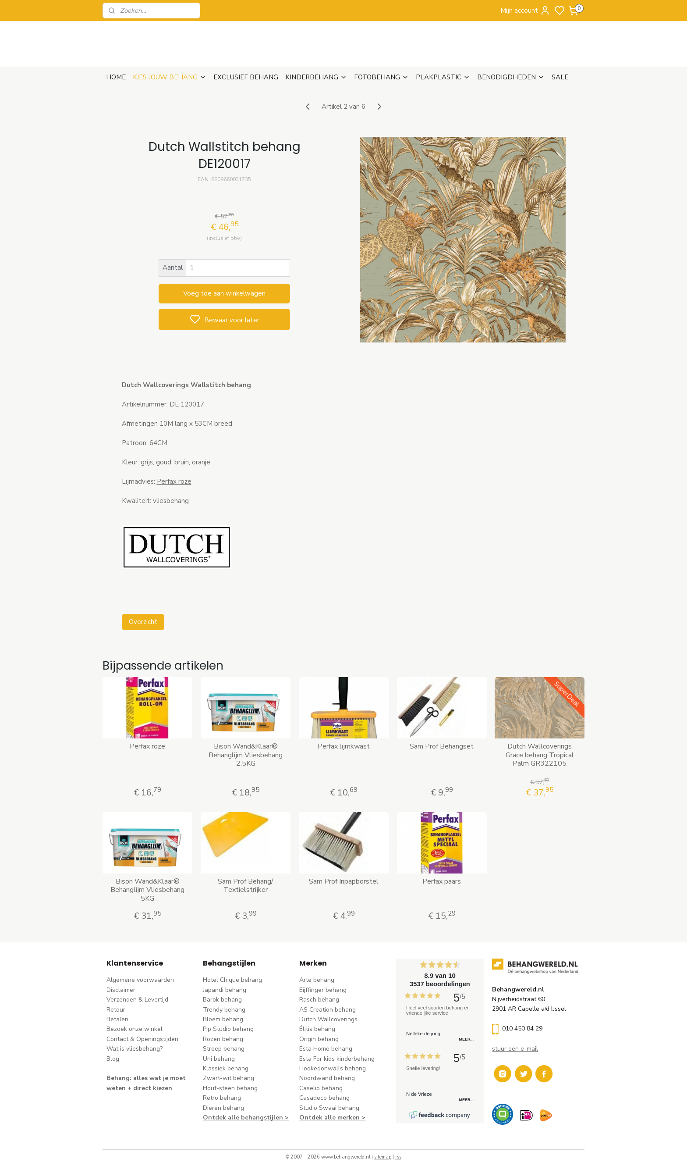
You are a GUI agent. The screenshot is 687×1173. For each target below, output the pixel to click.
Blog (112, 1059)
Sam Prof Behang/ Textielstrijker (245, 885)
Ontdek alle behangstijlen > (246, 1117)
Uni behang (219, 1059)
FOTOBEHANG (381, 77)
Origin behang (319, 1039)
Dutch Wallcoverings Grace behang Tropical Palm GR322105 (540, 755)
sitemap (382, 1157)
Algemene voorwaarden (140, 980)
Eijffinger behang (323, 990)
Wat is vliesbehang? (134, 1049)
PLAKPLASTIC (443, 77)
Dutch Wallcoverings (328, 1019)
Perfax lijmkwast (343, 746)
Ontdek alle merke (327, 1117)
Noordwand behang (327, 1078)
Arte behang (316, 980)
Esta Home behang (325, 1049)
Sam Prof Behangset (442, 746)
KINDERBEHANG (316, 77)
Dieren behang (223, 1108)
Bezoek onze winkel (134, 1029)
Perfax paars (441, 881)
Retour (115, 1009)
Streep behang (223, 1049)
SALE (560, 77)
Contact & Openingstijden (142, 1039)
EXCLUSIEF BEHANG (245, 77)
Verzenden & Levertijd (137, 999)
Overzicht (142, 621)
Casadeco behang (324, 1098)
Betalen (117, 1019)
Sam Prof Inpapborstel (343, 881)
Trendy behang (224, 1009)
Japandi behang (224, 990)
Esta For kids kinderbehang (337, 1059)
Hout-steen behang (230, 1088)
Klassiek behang (225, 1068)
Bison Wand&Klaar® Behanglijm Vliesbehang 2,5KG (246, 755)
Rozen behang (223, 1039)
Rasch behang (319, 999)
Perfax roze (147, 746)
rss (398, 1157)
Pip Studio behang (228, 1029)
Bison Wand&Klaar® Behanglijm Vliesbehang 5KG (147, 890)
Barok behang (222, 999)
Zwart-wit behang (228, 1078)
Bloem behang (223, 1019)
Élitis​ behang (317, 1029)
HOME (116, 77)
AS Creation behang (327, 1009)
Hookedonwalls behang (332, 1068)
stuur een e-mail (515, 1049)
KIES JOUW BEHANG (169, 77)
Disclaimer (120, 990)
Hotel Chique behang (232, 980)
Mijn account (525, 10)
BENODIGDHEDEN (511, 77)
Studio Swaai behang (329, 1108)
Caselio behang (321, 1088)
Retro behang (222, 1098)
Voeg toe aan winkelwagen (224, 293)
